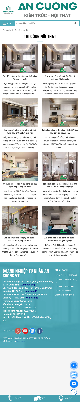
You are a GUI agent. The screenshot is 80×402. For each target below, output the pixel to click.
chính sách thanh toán (64, 286)
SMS (39, 398)
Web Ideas (20, 341)
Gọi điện (14, 398)
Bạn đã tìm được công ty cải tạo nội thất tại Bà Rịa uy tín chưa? (20, 239)
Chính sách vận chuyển (64, 294)
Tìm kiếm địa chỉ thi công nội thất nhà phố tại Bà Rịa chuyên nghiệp (60, 185)
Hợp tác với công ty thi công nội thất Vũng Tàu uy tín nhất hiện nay (20, 131)
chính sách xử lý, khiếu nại (66, 275)
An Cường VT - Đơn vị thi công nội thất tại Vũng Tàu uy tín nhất (20, 185)
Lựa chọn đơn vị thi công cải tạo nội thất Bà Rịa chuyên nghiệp (60, 239)
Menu (9, 23)
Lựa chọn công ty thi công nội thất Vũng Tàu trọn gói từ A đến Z (60, 131)
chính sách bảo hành (64, 290)
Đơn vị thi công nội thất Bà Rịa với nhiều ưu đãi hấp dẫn (60, 77)
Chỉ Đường (65, 398)
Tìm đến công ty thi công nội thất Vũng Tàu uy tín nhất (20, 77)
